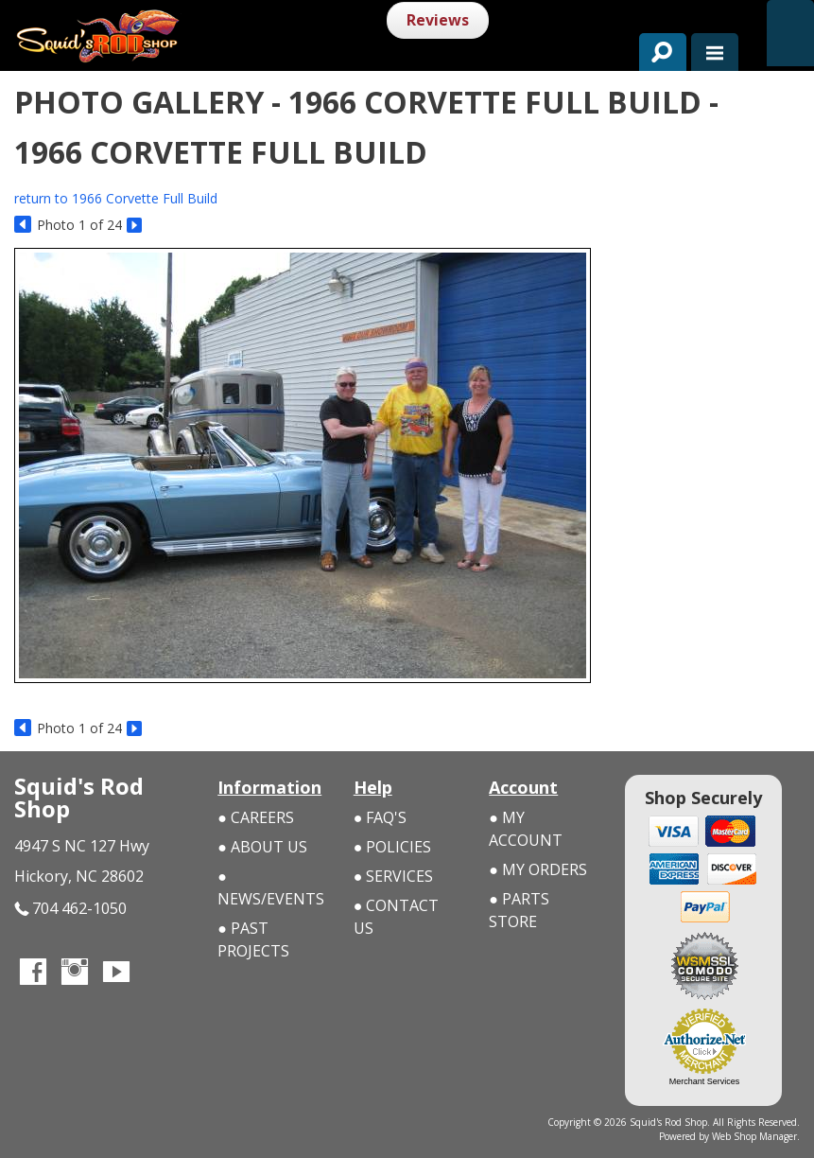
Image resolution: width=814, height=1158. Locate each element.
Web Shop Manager (754, 1136)
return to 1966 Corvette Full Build (115, 198)
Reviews (438, 19)
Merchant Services (704, 1081)
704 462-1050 (70, 909)
